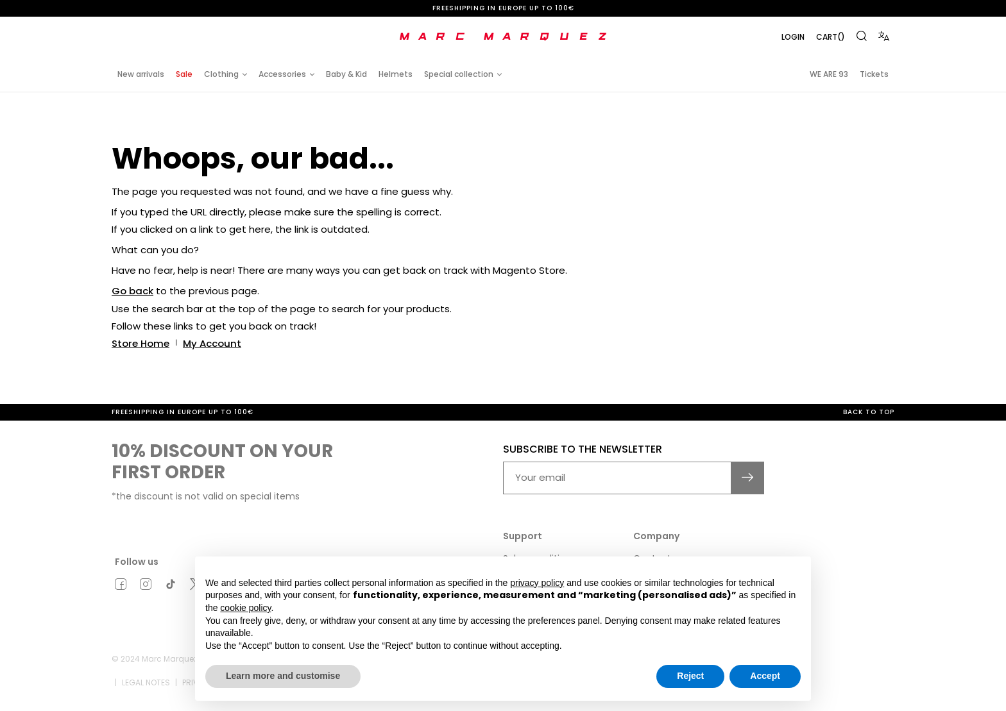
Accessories (282, 74)
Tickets (874, 74)
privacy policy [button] (537, 583)
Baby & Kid (346, 74)
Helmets (396, 74)
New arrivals (140, 74)
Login (793, 36)
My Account (212, 342)
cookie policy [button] (245, 608)
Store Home (140, 342)
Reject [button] (690, 676)
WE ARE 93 (829, 74)
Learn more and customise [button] (283, 676)
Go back (132, 290)
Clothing (221, 74)
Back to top (868, 410)
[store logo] (503, 36)
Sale (184, 74)
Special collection (458, 74)
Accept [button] (765, 676)
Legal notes (146, 681)
